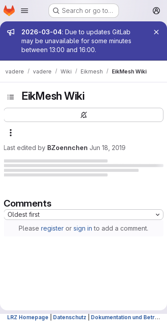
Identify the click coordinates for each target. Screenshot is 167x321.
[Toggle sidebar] (11, 97)
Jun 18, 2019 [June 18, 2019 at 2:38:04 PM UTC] (108, 147)
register (52, 228)
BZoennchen (67, 147)
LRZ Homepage (28, 317)
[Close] (156, 32)
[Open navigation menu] (24, 11)
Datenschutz (69, 317)
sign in (82, 228)
